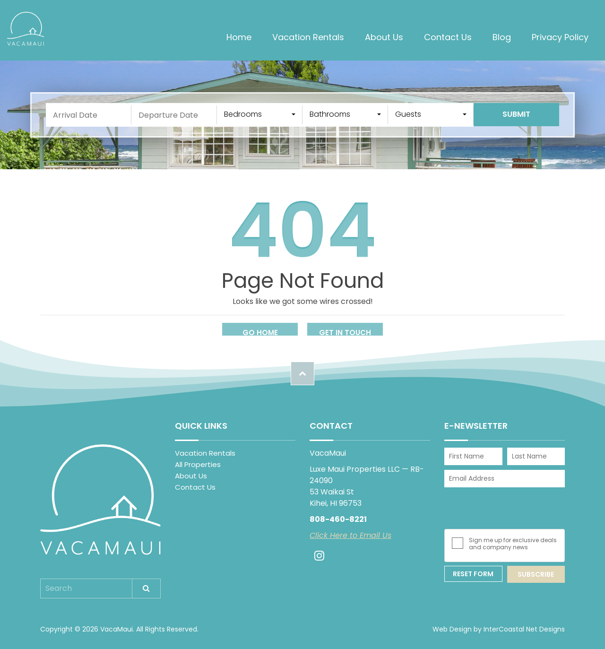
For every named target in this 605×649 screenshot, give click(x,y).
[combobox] (259, 115)
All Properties (198, 464)
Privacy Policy (560, 37)
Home (238, 37)
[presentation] (506, 508)
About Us (384, 37)
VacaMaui (25, 29)
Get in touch (345, 332)
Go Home (260, 332)
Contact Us (448, 37)
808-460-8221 (567, 11)
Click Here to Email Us (350, 535)
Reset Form (473, 574)
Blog (502, 37)
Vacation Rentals (308, 37)
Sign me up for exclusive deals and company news (513, 544)
